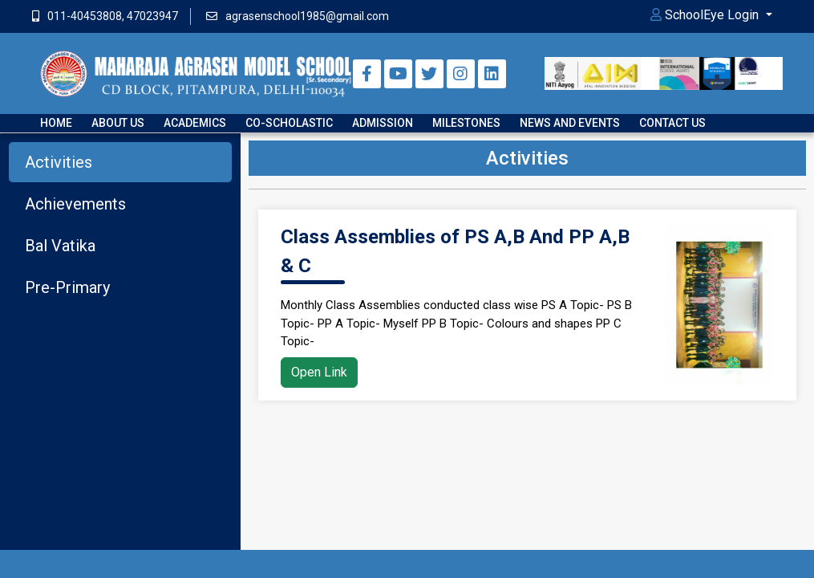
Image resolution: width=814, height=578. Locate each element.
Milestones (466, 122)
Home (56, 122)
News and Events (570, 122)
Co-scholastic (289, 122)
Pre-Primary (67, 287)
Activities (58, 162)
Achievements (75, 204)
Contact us (672, 122)
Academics (195, 122)
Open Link (319, 372)
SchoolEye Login (706, 14)
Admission (382, 122)
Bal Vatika (60, 245)
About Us (117, 122)
